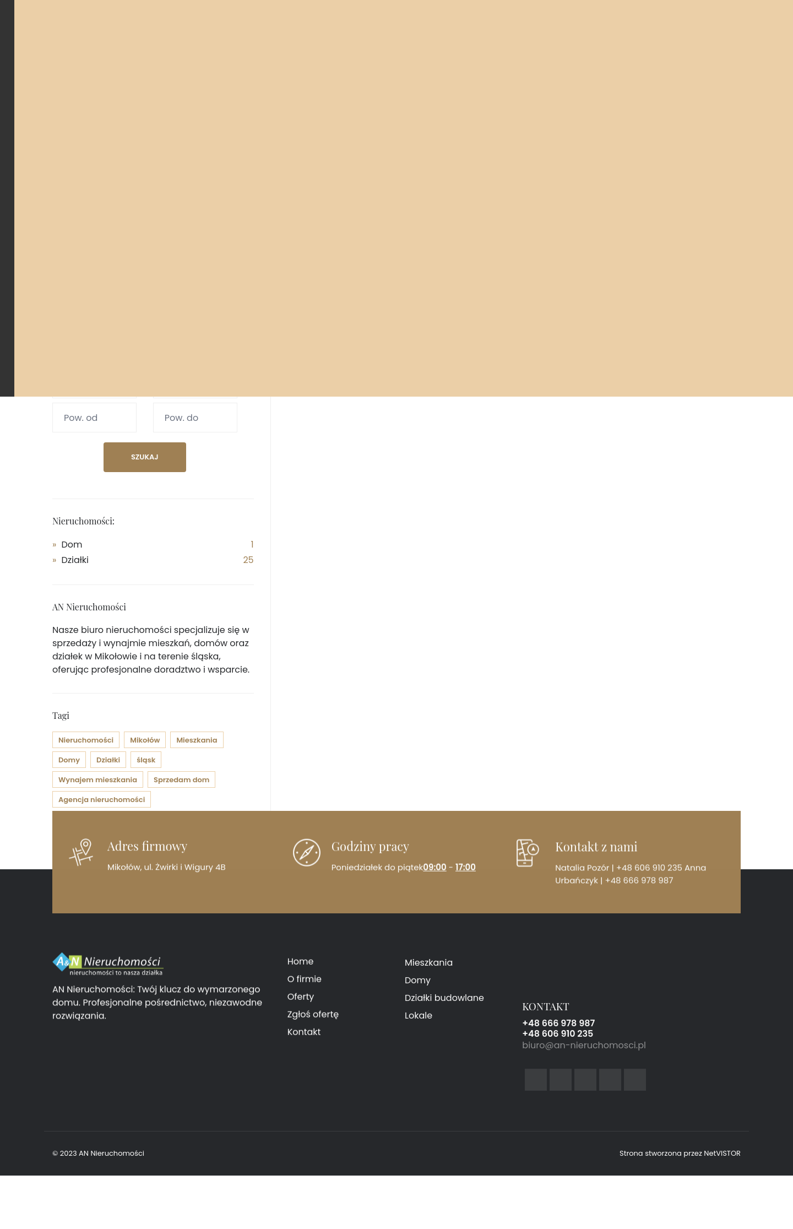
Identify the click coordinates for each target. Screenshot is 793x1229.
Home (300, 966)
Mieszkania (196, 740)
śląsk (146, 760)
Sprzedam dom (181, 780)
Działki (75, 560)
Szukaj (145, 457)
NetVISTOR (722, 1153)
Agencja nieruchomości (101, 799)
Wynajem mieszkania (97, 780)
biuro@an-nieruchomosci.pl (584, 1054)
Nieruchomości (85, 740)
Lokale (418, 1022)
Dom (71, 544)
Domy (69, 760)
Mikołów (145, 740)
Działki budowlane (444, 1005)
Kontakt (304, 1037)
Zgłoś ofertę (313, 1019)
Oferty (300, 1001)
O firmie (304, 984)
